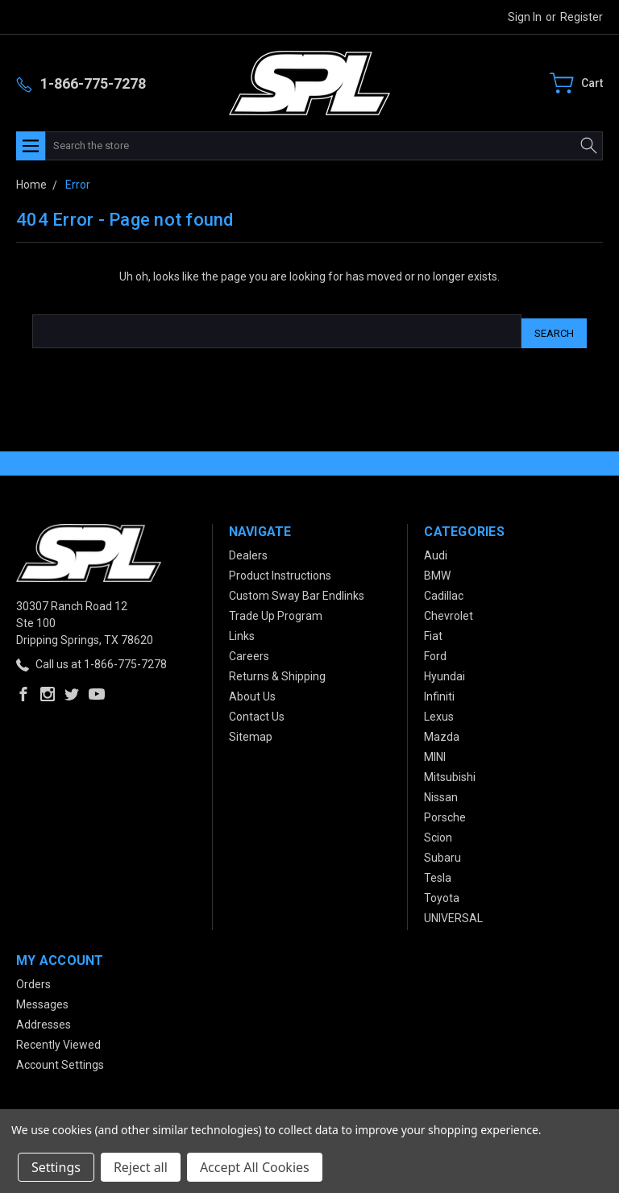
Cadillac (443, 591)
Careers (249, 652)
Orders (33, 980)
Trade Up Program (275, 611)
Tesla (437, 873)
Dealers (248, 551)
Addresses (43, 1020)
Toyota (441, 893)
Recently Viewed (58, 1040)
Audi (435, 551)
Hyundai (444, 672)
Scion (438, 833)
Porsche (445, 813)
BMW (437, 571)
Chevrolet (448, 611)
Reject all (141, 1167)
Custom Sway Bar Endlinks (296, 591)
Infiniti (439, 692)
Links (242, 632)
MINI (435, 752)
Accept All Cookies (255, 1167)
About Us (252, 692)
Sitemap (250, 732)
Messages (42, 1000)
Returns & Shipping (277, 672)
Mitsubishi (450, 773)
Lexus (439, 712)
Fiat (433, 632)
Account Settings (60, 1060)
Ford (435, 652)
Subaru (442, 853)
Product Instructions (280, 571)
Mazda (441, 732)
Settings (56, 1167)
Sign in (525, 16)
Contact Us (257, 712)
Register (581, 16)
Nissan (441, 793)
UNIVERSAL (453, 914)
